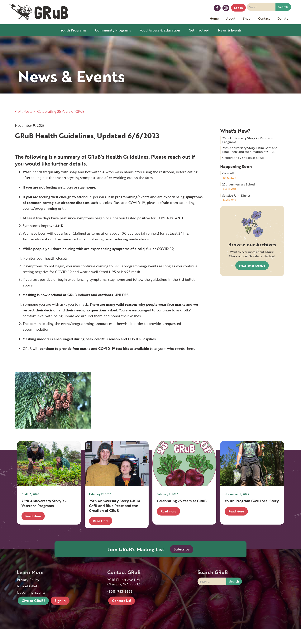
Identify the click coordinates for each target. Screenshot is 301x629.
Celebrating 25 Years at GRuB (243, 158)
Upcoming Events (31, 592)
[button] (230, 18)
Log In (238, 7)
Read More (33, 516)
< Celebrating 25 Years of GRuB (59, 111)
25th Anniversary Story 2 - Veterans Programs (247, 140)
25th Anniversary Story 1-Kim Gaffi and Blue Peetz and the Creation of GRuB (250, 150)
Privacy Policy (28, 580)
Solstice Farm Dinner (236, 195)
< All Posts (23, 111)
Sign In (60, 600)
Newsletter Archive (252, 265)
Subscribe (181, 549)
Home (214, 18)
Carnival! (228, 173)
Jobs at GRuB (27, 586)
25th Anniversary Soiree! (238, 184)
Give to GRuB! (33, 600)
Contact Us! (121, 600)
